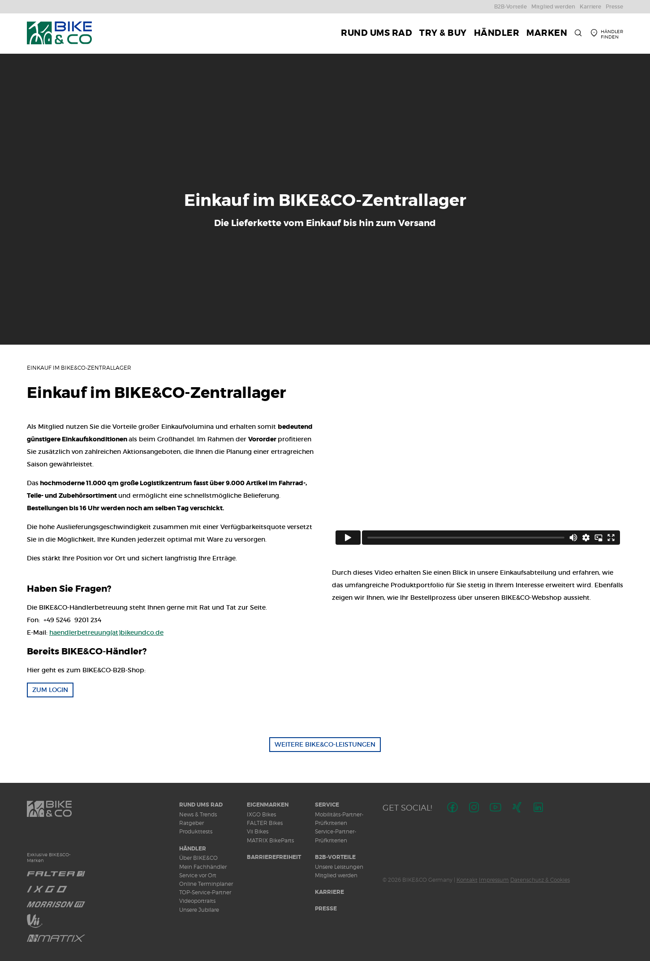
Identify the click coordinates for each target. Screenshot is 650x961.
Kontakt (467, 879)
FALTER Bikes (265, 823)
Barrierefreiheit (274, 857)
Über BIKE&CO (198, 857)
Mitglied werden (336, 875)
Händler (192, 848)
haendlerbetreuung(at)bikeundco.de (106, 632)
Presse (326, 908)
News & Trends (198, 814)
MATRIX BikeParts (270, 840)
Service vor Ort (197, 875)
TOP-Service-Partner (205, 892)
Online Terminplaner (206, 883)
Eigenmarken (267, 804)
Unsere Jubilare (199, 909)
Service (327, 804)
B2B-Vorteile (335, 857)
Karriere (329, 892)
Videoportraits (197, 900)
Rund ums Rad (201, 804)
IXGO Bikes (261, 814)
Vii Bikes (257, 831)
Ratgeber (191, 823)
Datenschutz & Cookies (540, 879)
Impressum (494, 879)
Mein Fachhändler (203, 866)
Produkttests (195, 831)
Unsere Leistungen (339, 866)
